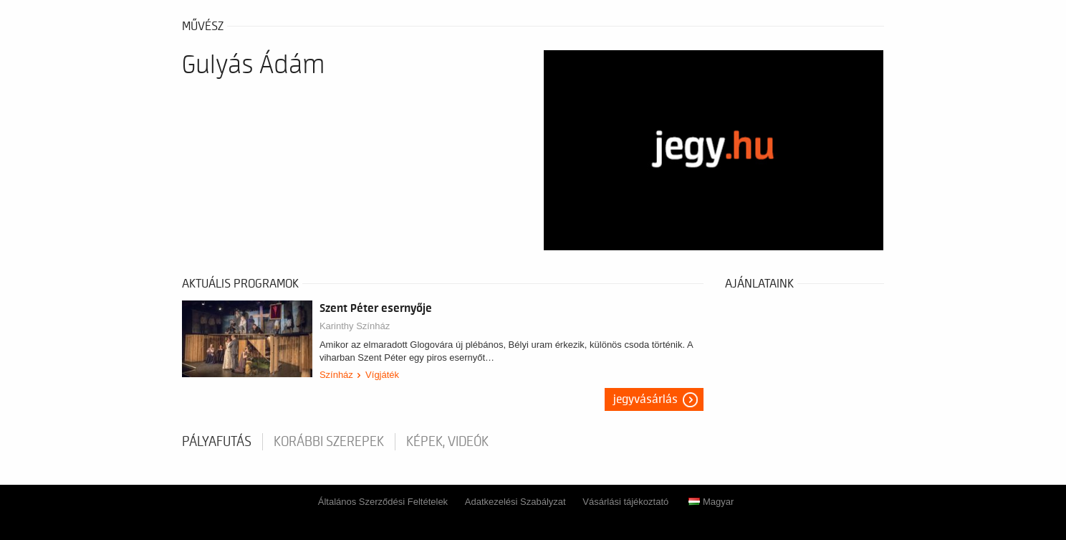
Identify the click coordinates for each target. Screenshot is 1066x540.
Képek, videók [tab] (447, 442)
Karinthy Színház (355, 326)
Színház (336, 374)
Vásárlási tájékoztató (625, 501)
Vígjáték (382, 374)
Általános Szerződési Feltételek (383, 501)
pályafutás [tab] (216, 442)
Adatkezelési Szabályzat (515, 501)
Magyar (711, 501)
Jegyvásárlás (645, 399)
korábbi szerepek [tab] (329, 442)
